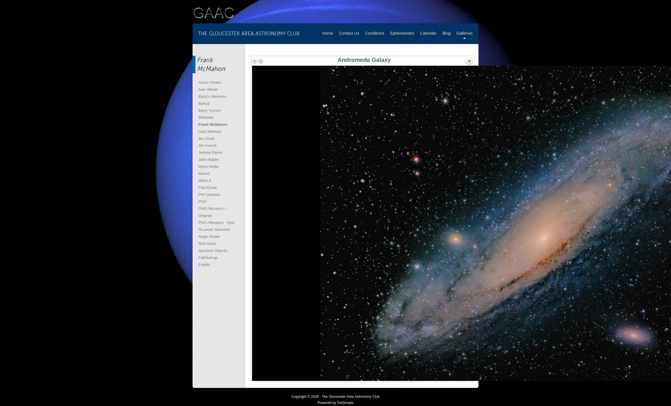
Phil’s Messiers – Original (212, 212)
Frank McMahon (212, 124)
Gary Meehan (209, 131)
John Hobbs (208, 159)
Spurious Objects (212, 250)
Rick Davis (207, 243)
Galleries (465, 33)
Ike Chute (206, 138)
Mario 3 (204, 180)
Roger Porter (209, 236)
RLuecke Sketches (214, 229)
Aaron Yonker (209, 82)
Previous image (255, 61)
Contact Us (349, 33)
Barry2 (203, 103)
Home (327, 33)
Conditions (374, 33)
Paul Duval (207, 187)
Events (204, 264)
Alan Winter (208, 89)
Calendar (428, 33)
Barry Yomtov (209, 110)
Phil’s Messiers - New (216, 222)
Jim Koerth (207, 145)
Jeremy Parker (210, 152)
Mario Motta (208, 166)
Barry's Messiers (212, 96)
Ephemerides (402, 33)
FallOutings (208, 257)
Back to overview (469, 61)
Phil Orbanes (209, 194)
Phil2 (202, 201)
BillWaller (206, 117)
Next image (261, 61)
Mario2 (204, 173)
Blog (447, 33)
